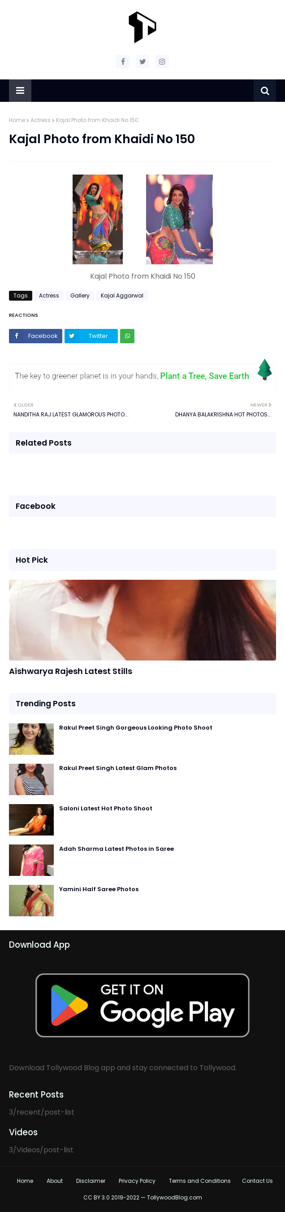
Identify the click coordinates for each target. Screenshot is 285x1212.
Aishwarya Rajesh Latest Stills (70, 671)
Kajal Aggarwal (122, 295)
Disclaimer (90, 1181)
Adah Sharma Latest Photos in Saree (116, 848)
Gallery (80, 295)
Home (17, 120)
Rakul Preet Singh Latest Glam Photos (118, 768)
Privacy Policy (137, 1181)
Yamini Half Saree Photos (98, 889)
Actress (40, 120)
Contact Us (257, 1181)
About (55, 1181)
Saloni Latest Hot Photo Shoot (105, 808)
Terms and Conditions (200, 1181)
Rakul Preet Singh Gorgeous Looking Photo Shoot (135, 727)
